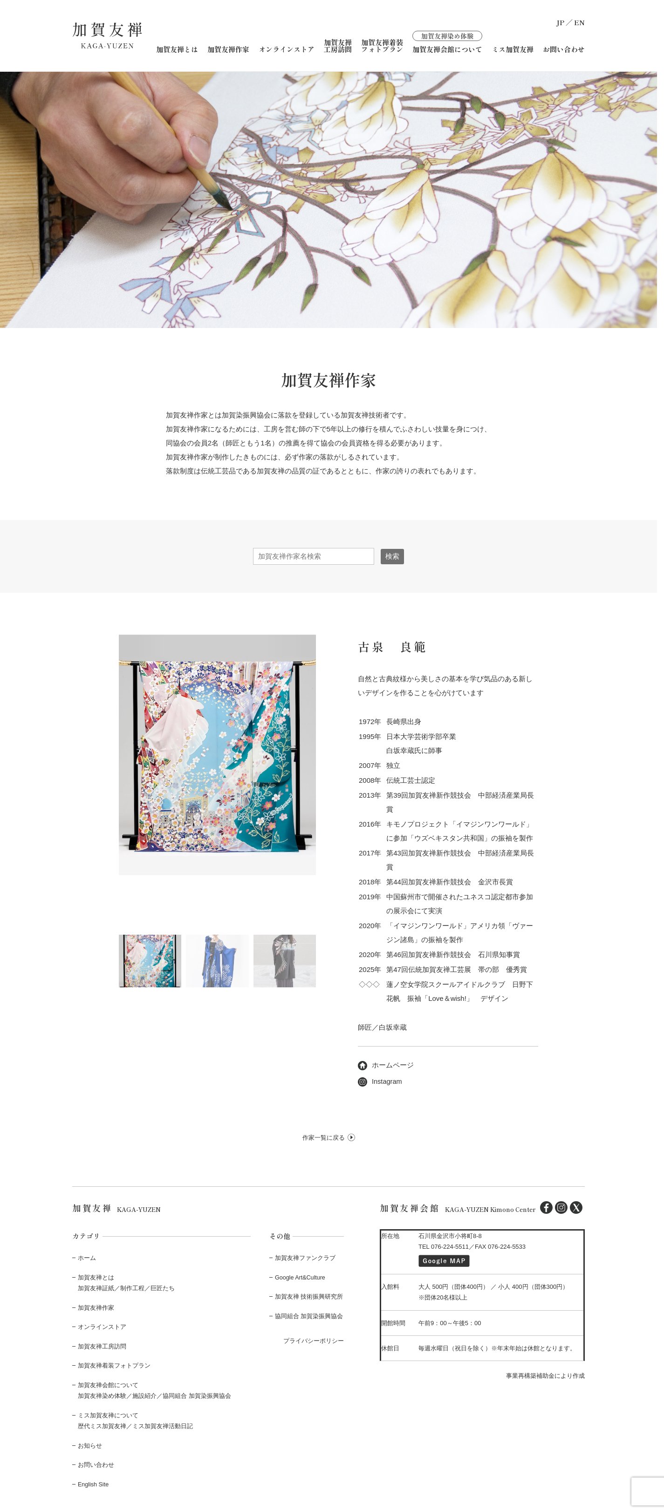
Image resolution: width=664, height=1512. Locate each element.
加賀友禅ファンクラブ (305, 1257)
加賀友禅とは (177, 48)
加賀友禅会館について (447, 41)
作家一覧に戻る (323, 1137)
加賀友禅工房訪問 (338, 45)
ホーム (87, 1257)
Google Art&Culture (301, 1276)
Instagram (380, 1081)
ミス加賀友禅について (108, 1414)
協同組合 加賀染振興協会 (309, 1315)
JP (560, 22)
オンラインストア (287, 48)
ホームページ (386, 1064)
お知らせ (90, 1444)
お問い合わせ (564, 48)
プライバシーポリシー (313, 1340)
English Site (94, 1482)
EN (579, 22)
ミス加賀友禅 (513, 48)
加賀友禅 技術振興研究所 (309, 1296)
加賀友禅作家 (228, 48)
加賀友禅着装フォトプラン (382, 45)
